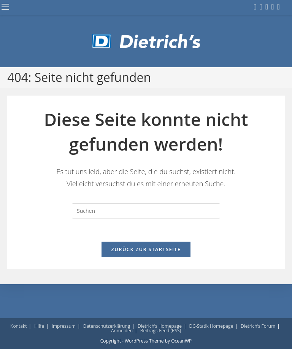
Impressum (64, 326)
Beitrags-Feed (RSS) (160, 330)
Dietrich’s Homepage (160, 326)
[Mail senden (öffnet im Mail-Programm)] (278, 7)
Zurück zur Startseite (146, 249)
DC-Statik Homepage (211, 326)
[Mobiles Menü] (5, 7)
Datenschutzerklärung (106, 326)
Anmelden (122, 330)
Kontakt (18, 326)
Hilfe (39, 326)
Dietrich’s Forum (258, 326)
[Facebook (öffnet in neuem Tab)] (254, 7)
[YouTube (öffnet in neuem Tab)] (272, 7)
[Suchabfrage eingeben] (146, 211)
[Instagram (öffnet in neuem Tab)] (261, 7)
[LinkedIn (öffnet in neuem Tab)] (266, 7)
